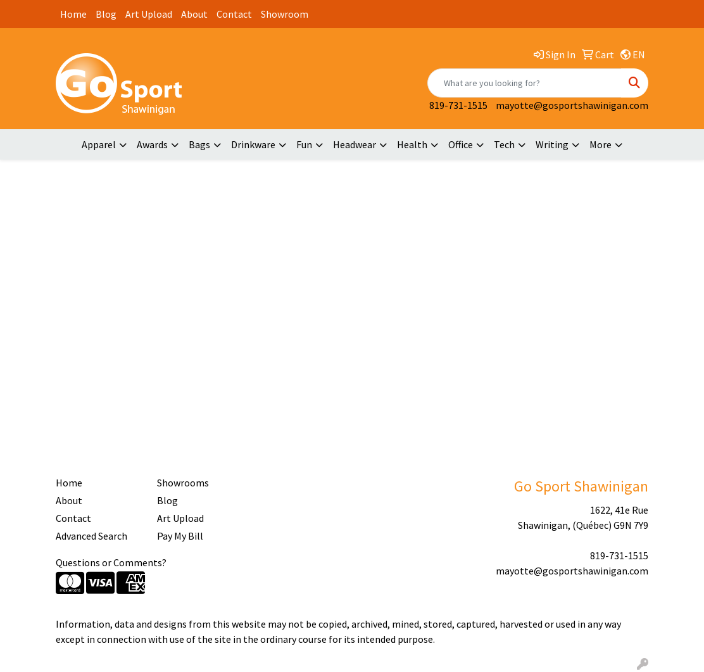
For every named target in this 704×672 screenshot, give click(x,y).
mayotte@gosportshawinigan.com (572, 105)
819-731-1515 (458, 105)
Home (73, 14)
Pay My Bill (180, 535)
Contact (234, 14)
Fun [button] (304, 144)
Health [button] (412, 144)
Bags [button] (199, 144)
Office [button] (460, 144)
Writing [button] (552, 144)
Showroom (284, 14)
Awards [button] (152, 144)
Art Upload (148, 14)
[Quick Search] (524, 83)
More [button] (600, 144)
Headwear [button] (354, 144)
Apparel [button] (99, 144)
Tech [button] (504, 144)
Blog (106, 14)
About (194, 14)
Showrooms (183, 482)
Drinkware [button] (253, 144)
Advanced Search (91, 535)
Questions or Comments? (111, 562)
